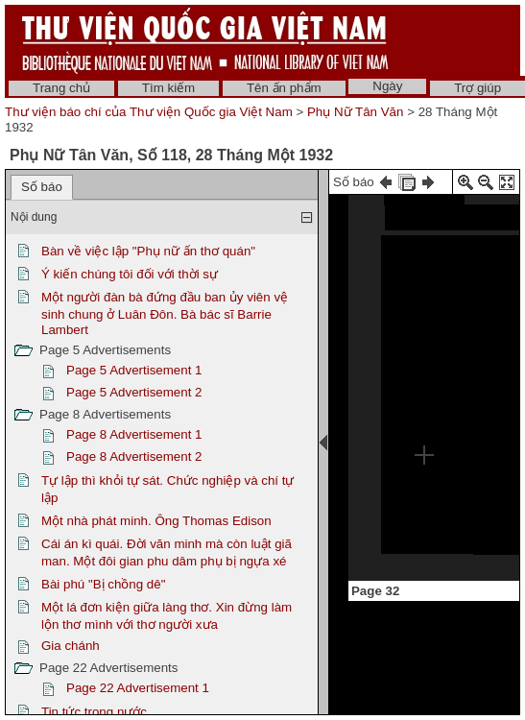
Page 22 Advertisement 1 (137, 688)
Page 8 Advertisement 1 (134, 434)
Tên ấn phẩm (284, 88)
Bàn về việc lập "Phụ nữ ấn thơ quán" (148, 251)
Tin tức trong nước (94, 712)
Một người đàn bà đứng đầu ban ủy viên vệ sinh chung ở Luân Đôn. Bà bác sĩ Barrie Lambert (164, 313)
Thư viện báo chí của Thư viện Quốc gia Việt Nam (149, 112)
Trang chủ (61, 88)
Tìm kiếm (168, 88)
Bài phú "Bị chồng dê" (103, 584)
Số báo (41, 187)
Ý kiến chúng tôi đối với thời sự (129, 274)
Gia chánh (70, 645)
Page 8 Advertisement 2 (134, 456)
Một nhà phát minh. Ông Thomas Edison (156, 521)
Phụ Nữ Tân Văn (355, 112)
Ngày (387, 86)
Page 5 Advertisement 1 (134, 370)
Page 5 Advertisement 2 (134, 392)
